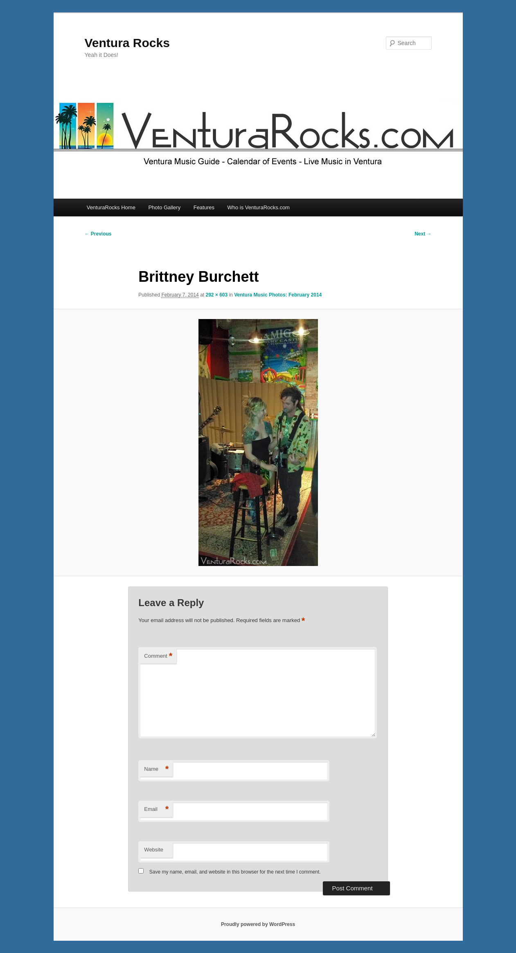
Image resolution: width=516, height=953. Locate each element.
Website (153, 850)
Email (156, 809)
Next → (423, 234)
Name (156, 769)
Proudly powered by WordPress (258, 924)
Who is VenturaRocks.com (259, 207)
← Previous (98, 234)
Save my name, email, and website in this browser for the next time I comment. (235, 872)
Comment (158, 656)
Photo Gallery (164, 207)
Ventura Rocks (127, 43)
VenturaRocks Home (111, 207)
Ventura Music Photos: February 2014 (278, 295)
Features (204, 207)
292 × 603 (216, 295)
